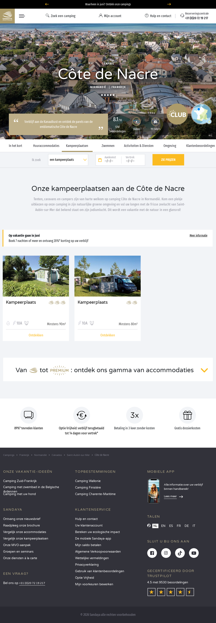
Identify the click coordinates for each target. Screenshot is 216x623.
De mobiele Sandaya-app (93, 538)
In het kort (15, 146)
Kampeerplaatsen (77, 146)
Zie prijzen (168, 160)
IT (194, 526)
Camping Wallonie (88, 481)
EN (163, 526)
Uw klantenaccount (89, 525)
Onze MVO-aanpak (17, 545)
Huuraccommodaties (46, 146)
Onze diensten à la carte (20, 558)
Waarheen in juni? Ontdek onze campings (108, 4)
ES (171, 526)
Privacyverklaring (87, 565)
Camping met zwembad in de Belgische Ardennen (31, 488)
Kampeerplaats (21, 302)
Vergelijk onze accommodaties (24, 532)
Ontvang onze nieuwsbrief (21, 519)
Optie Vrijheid (84, 578)
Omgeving (169, 146)
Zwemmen (108, 146)
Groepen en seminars (18, 551)
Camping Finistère (88, 487)
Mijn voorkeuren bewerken (94, 584)
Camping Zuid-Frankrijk (20, 481)
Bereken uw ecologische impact (97, 532)
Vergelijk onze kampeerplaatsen (25, 538)
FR (179, 526)
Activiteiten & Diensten (139, 146)
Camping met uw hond (19, 494)
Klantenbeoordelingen (200, 146)
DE (187, 526)
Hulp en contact (86, 519)
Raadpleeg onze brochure (21, 525)
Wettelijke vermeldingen (92, 558)
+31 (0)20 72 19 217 (32, 583)
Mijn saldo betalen (88, 545)
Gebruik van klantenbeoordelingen (99, 571)
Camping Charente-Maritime (95, 494)
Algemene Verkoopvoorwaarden (98, 551)
